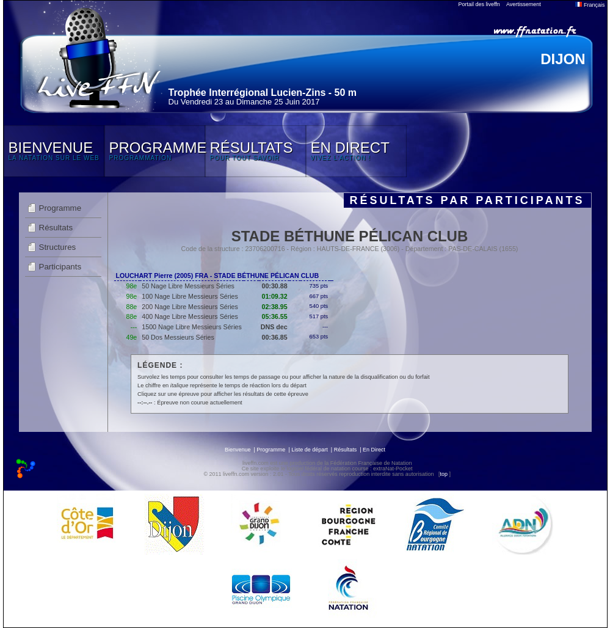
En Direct (374, 450)
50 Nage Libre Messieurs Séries (188, 286)
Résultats (56, 227)
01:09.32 (275, 296)
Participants (60, 266)
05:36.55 (275, 316)
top (444, 474)
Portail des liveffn (479, 4)
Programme (60, 208)
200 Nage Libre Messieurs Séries (190, 306)
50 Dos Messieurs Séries (178, 337)
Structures (57, 247)
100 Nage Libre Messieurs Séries (190, 296)
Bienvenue (238, 450)
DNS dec (274, 326)
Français (590, 5)
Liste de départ (309, 450)
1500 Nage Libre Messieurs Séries (191, 326)
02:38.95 (275, 306)
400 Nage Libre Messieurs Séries (190, 316)
